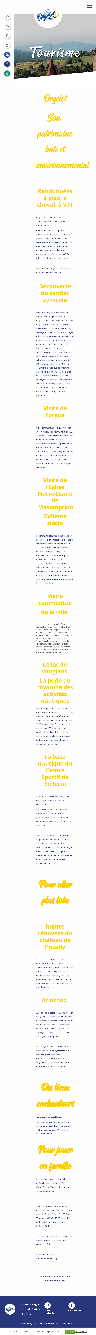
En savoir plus (81, 1331)
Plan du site (67, 1323)
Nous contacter (56, 1305)
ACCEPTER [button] (69, 1332)
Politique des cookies (49, 1323)
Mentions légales (28, 1323)
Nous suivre (81, 1305)
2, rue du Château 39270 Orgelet (31, 1309)
